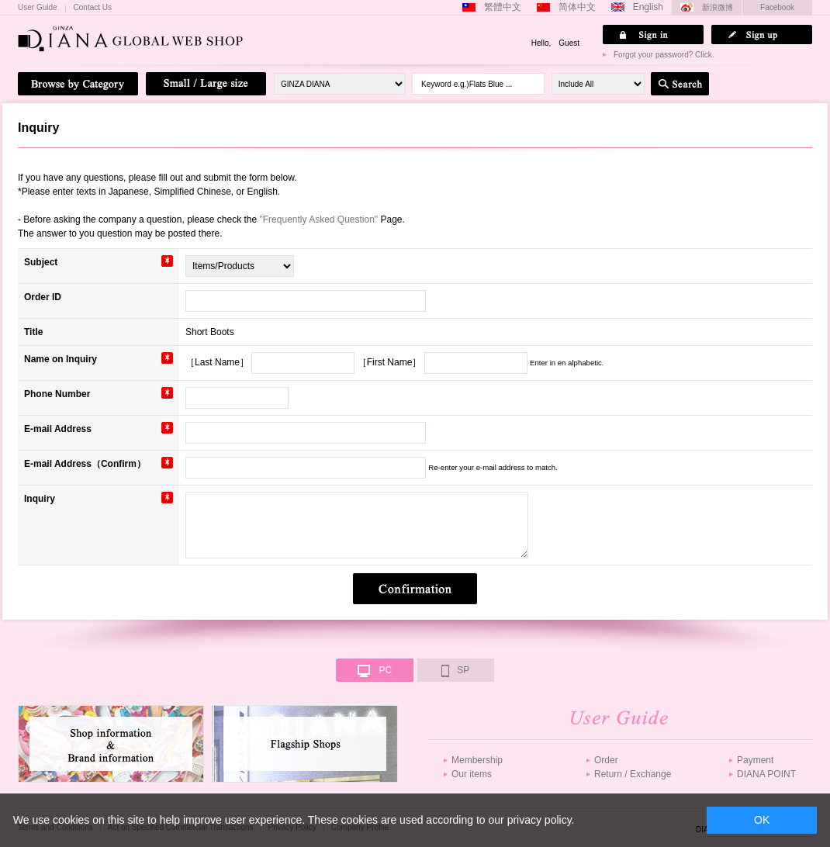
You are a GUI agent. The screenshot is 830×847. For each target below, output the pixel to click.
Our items (471, 774)
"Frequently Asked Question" (319, 219)
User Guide (37, 8)
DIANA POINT (766, 774)
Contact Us (93, 8)
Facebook (777, 7)
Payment (755, 760)
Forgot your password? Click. (664, 54)
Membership (477, 760)
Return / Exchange (632, 774)
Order (606, 760)
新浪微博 (717, 7)
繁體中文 (502, 7)
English (648, 7)
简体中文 (577, 7)
